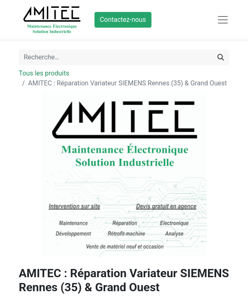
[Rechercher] (220, 57)
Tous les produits (44, 73)
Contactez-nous (123, 20)
